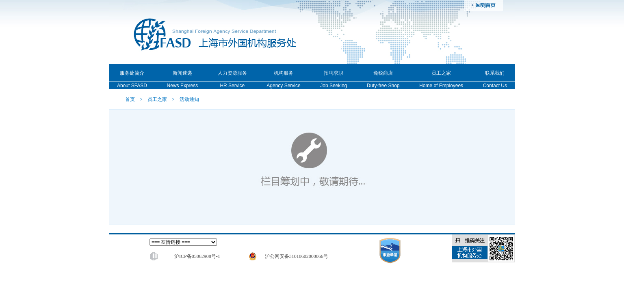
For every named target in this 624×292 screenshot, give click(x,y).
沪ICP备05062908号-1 (197, 256)
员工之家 (157, 99)
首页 (130, 99)
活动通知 (189, 99)
